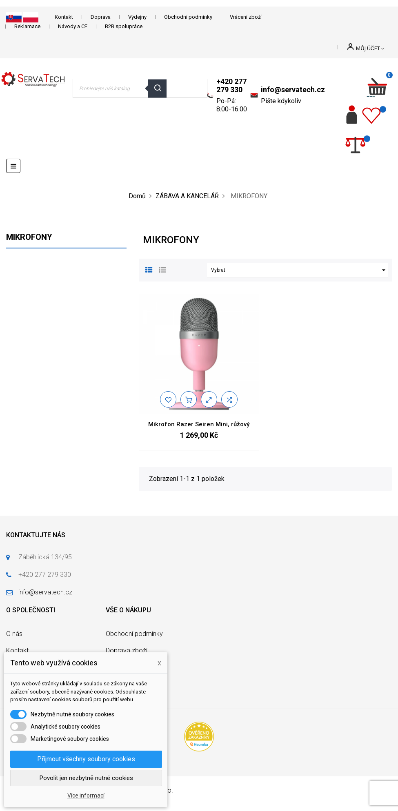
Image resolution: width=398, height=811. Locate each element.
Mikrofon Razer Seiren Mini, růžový (198, 424)
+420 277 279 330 (231, 85)
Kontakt (64, 17)
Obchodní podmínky (188, 17)
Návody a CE (72, 26)
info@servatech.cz (293, 89)
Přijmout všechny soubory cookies (86, 759)
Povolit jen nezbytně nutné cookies (86, 778)
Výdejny (137, 17)
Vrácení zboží (246, 17)
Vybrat (299, 270)
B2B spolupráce (123, 26)
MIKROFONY (29, 237)
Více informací (86, 795)
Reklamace (27, 26)
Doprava (101, 17)
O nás (14, 634)
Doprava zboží (126, 650)
